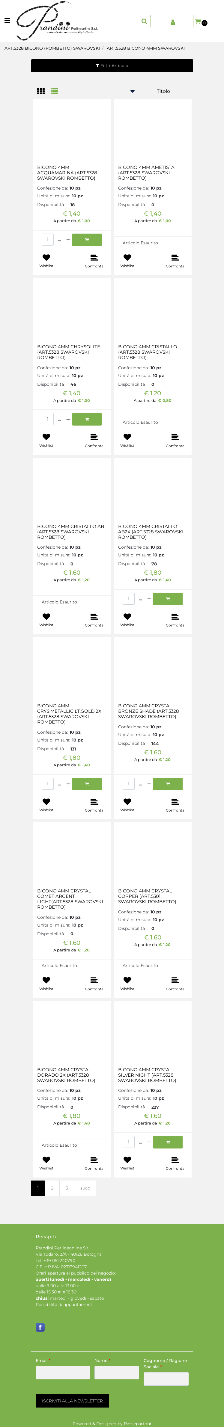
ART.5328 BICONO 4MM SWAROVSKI (146, 48)
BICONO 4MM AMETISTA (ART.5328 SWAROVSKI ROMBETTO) (146, 173)
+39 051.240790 (59, 1260)
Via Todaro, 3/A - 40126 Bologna (69, 1254)
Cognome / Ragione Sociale (165, 1364)
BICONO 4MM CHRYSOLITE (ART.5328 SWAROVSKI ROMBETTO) (68, 352)
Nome (102, 1360)
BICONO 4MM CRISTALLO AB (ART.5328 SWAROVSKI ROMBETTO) (70, 532)
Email (43, 1360)
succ (85, 1188)
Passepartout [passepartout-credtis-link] (138, 1423)
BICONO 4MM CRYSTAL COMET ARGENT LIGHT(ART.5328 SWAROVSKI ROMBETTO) (70, 899)
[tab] (44, 92)
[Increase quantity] (68, 240)
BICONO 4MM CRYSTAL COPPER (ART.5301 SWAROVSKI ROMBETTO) (147, 896)
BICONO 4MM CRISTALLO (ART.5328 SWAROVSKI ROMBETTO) (147, 352)
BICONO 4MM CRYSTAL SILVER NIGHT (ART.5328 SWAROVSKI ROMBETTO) (147, 1075)
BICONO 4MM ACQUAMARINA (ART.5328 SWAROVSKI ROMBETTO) (67, 173)
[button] (72, 1401)
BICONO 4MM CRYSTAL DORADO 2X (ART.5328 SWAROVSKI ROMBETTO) (66, 1075)
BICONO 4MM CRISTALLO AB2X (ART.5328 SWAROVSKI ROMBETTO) (151, 532)
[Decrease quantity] (59, 240)
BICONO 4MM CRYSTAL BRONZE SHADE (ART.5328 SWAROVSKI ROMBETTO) (148, 711)
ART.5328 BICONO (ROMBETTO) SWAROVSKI (52, 48)
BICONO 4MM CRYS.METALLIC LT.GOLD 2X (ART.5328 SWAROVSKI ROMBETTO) (69, 714)
